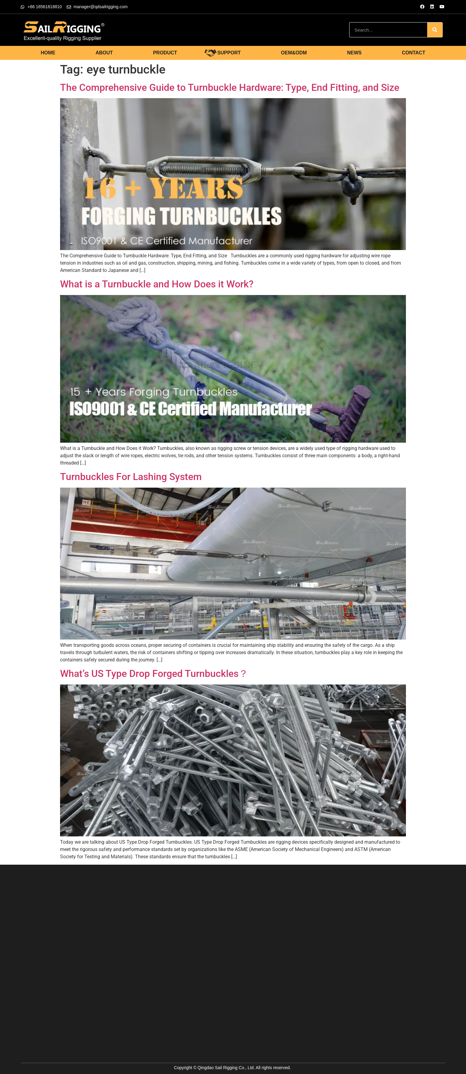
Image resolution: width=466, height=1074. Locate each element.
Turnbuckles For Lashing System (131, 476)
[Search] (434, 29)
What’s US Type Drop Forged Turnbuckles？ (154, 673)
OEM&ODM (294, 52)
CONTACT (413, 52)
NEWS (354, 52)
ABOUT (104, 52)
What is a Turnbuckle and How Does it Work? (157, 284)
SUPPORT (229, 52)
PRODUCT (165, 52)
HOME (48, 52)
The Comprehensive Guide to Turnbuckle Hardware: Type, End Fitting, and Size (229, 87)
